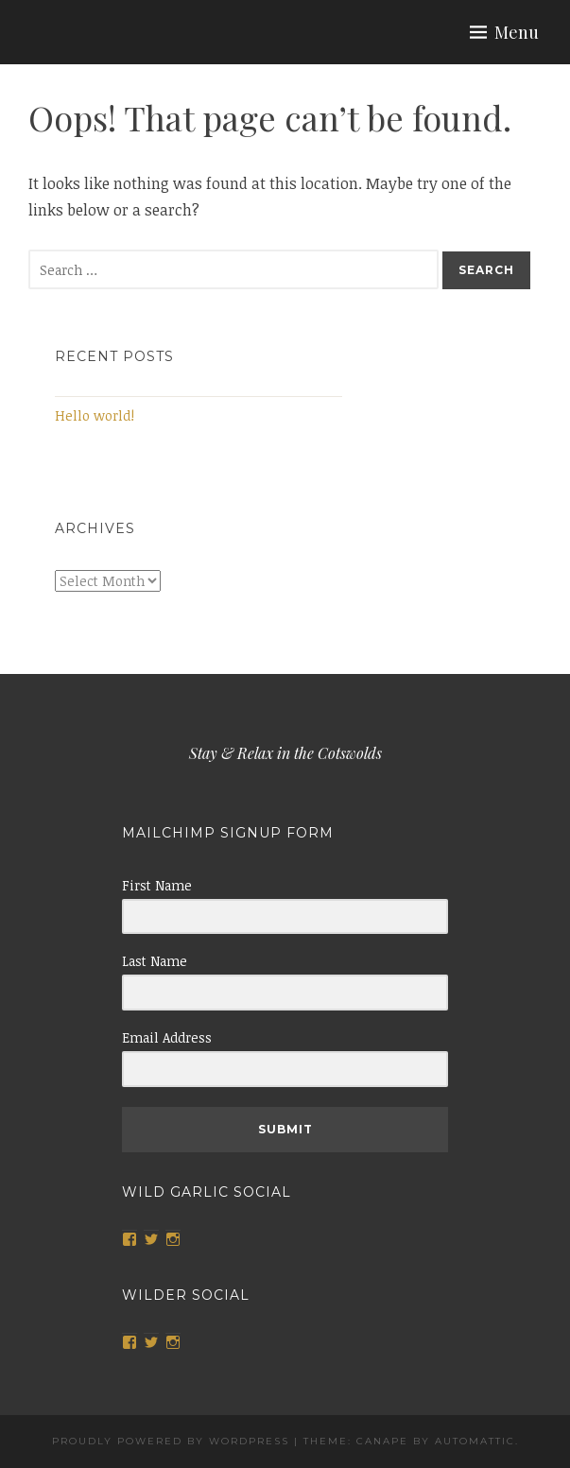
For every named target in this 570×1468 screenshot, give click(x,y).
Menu (516, 32)
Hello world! (94, 415)
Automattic (475, 1441)
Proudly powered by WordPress (170, 1441)
